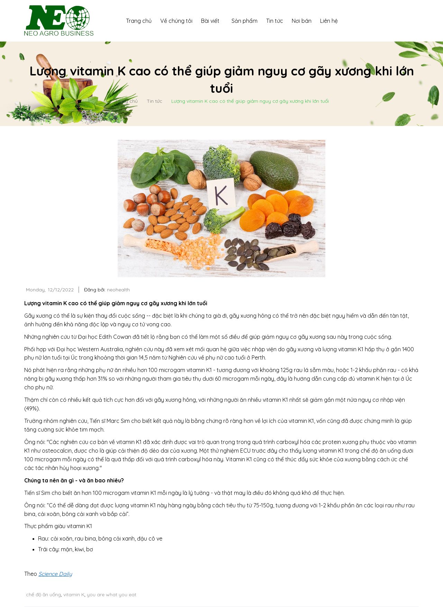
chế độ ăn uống (43, 594)
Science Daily (55, 573)
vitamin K (73, 594)
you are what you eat (111, 594)
